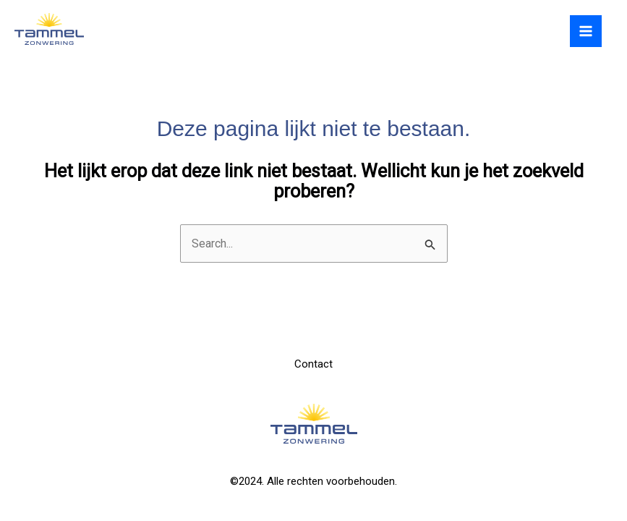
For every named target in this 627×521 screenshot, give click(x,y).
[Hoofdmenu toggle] (586, 31)
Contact (313, 363)
